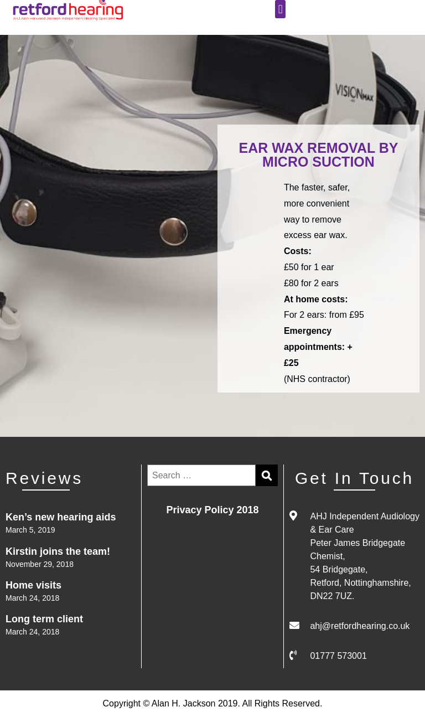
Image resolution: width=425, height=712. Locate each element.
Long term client (44, 619)
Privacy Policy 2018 (212, 509)
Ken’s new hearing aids (61, 517)
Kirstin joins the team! (58, 551)
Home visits (33, 585)
